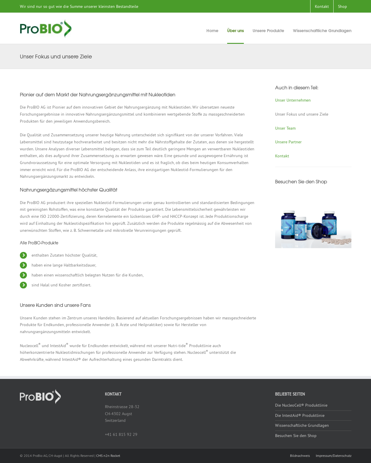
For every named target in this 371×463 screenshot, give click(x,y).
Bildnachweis (300, 455)
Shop (342, 6)
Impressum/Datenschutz (333, 455)
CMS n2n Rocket (108, 455)
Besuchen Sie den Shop (296, 435)
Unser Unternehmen (293, 100)
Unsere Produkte (268, 30)
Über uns (235, 30)
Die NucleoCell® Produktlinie (301, 405)
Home (212, 30)
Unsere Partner (288, 142)
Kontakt (322, 6)
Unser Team (285, 128)
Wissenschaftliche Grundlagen (322, 30)
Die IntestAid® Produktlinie (300, 415)
